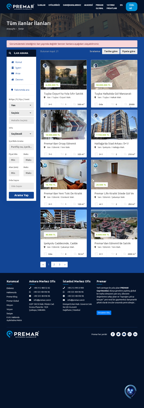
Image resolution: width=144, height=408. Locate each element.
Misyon (10, 305)
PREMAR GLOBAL (99, 7)
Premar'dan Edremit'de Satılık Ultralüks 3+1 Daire (112, 244)
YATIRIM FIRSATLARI (112, 7)
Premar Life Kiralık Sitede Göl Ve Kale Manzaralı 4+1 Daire (114, 194)
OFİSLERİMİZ (54, 5)
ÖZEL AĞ (131, 7)
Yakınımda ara (20, 89)
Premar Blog (12, 297)
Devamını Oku (104, 313)
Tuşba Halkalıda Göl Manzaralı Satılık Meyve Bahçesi (112, 94)
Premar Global (13, 301)
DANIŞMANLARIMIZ (72, 5)
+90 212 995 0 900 (73, 288)
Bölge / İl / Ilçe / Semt (19, 99)
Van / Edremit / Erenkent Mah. (59, 197)
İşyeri (16, 67)
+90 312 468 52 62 (39, 288)
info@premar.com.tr (40, 300)
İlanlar (21, 28)
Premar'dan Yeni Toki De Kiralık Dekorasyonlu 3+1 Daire (63, 194)
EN (121, 5)
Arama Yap (21, 195)
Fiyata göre (128, 51)
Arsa (15, 73)
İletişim (10, 313)
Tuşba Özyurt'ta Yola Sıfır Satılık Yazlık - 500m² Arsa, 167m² (63, 94)
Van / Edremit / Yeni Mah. (57, 147)
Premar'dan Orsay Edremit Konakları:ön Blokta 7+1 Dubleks (63, 144)
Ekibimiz (10, 288)
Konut (16, 62)
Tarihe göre (111, 51)
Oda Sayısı (14, 180)
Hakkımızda (11, 292)
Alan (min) (13, 167)
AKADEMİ (88, 5)
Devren (17, 79)
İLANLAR (41, 5)
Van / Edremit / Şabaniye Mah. (109, 197)
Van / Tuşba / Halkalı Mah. (107, 97)
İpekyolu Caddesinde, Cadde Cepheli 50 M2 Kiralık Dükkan (61, 244)
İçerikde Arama (16, 141)
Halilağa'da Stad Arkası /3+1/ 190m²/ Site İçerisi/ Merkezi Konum (111, 144)
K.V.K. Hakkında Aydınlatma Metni (14, 318)
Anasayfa (11, 28)
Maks (25, 154)
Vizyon (10, 309)
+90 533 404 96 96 (39, 292)
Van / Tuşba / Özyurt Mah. (57, 97)
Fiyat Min (13, 154)
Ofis (11, 128)
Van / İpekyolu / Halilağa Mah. (109, 147)
